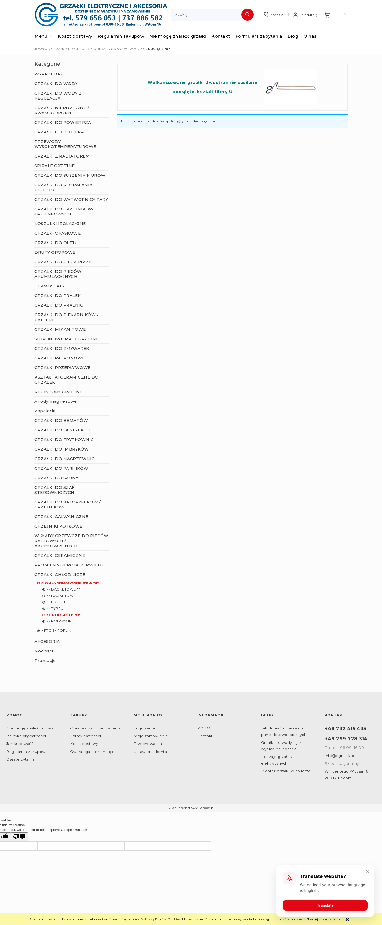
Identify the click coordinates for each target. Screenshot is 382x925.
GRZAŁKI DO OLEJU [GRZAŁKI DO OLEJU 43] (56, 242)
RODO (203, 728)
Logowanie (144, 728)
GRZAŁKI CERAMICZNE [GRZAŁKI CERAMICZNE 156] (59, 555)
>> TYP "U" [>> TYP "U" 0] (55, 608)
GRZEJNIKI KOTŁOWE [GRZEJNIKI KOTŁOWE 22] (58, 526)
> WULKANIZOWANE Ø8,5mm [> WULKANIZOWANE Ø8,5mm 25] (70, 582)
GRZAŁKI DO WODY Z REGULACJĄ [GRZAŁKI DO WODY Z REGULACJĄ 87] (58, 96)
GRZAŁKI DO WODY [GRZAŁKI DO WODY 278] (56, 83)
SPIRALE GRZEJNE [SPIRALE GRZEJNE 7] (54, 165)
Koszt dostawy (84, 743)
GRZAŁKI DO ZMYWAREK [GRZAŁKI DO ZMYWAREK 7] (61, 348)
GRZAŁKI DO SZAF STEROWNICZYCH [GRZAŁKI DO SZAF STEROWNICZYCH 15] (54, 490)
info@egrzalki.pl (340, 755)
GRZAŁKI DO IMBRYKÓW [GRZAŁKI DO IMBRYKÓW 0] (61, 449)
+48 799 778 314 (346, 738)
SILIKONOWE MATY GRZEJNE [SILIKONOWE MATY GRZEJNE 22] (66, 338)
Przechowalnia (148, 743)
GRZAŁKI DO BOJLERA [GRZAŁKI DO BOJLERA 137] (59, 131)
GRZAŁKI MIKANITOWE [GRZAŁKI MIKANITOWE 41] (60, 329)
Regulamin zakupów (26, 751)
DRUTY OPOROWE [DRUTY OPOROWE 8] (55, 252)
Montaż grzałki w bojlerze (286, 771)
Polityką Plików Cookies (160, 919)
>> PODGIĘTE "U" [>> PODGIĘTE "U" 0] (63, 615)
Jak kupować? (20, 743)
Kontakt (205, 736)
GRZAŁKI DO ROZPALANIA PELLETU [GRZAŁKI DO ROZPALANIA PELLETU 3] (63, 187)
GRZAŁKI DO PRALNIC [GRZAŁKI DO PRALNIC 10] (58, 305)
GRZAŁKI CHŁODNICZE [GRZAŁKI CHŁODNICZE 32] (59, 574)
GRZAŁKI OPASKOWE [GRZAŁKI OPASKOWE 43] (57, 233)
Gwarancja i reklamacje (92, 751)
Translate (325, 905)
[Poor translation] (19, 836)
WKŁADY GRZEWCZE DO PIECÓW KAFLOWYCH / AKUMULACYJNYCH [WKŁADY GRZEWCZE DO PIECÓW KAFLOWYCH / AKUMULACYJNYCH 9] (71, 540)
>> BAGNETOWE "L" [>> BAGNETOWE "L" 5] (64, 595)
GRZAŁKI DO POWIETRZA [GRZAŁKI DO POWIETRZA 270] (62, 122)
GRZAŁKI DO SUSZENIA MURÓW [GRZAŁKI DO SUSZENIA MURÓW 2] (70, 175)
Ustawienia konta (150, 751)
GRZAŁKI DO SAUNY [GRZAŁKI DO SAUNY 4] (56, 477)
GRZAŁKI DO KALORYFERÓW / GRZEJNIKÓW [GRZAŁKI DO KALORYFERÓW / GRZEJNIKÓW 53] (67, 504)
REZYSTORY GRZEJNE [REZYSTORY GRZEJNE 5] (58, 391)
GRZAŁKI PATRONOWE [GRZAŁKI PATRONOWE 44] (59, 357)
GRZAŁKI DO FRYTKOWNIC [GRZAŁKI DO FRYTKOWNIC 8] (64, 439)
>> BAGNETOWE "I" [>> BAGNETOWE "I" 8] (63, 589)
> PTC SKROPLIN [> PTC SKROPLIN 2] (56, 630)
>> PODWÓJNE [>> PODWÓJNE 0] (60, 621)
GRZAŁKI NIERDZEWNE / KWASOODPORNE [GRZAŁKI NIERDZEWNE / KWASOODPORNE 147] (61, 110)
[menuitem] (46, 36)
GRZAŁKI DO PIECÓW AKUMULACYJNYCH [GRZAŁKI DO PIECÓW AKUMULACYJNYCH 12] (58, 274)
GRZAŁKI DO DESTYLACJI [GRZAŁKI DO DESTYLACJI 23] (62, 429)
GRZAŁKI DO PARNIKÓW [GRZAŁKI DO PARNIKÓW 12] (61, 468)
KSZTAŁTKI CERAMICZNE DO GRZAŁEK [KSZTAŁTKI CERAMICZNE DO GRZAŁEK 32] (66, 380)
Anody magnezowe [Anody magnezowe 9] (55, 401)
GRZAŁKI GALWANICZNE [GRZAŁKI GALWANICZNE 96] (61, 516)
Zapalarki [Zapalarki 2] (44, 410)
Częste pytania (20, 759)
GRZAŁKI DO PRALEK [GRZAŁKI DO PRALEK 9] (57, 295)
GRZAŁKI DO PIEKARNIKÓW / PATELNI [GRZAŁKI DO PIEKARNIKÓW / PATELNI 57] (66, 317)
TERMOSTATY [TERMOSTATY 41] (49, 285)
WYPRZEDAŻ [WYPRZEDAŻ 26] (48, 74)
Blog (267, 715)
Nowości (43, 651)
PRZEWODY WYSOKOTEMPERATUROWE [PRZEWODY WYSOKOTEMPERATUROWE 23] (65, 144)
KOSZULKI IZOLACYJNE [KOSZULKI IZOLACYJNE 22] (60, 223)
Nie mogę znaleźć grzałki (30, 728)
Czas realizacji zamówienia (95, 728)
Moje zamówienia (151, 736)
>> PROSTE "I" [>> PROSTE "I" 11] (58, 602)
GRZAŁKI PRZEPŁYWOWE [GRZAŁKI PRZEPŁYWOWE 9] (62, 367)
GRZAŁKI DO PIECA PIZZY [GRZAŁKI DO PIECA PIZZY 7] (62, 261)
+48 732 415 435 (345, 728)
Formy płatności (85, 736)
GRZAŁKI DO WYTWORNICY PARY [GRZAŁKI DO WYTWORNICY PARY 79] (71, 199)
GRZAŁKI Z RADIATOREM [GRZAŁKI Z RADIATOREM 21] (62, 156)
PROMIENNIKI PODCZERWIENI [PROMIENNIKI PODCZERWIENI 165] (68, 564)
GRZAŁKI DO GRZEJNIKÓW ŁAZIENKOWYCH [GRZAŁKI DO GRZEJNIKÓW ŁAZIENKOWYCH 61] (64, 211)
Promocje (45, 660)
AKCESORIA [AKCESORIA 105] (47, 641)
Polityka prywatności (26, 736)
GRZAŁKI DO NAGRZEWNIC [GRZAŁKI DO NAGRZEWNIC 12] (64, 458)
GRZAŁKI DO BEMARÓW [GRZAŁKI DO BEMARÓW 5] (61, 420)
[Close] (367, 871)
